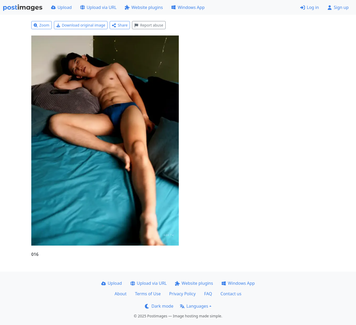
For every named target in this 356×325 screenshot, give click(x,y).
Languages (194, 306)
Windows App (188, 7)
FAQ (208, 294)
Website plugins (144, 7)
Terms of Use (148, 294)
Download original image (80, 25)
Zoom (41, 25)
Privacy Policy (182, 294)
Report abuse (148, 25)
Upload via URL (98, 7)
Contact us (231, 294)
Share (120, 25)
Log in (309, 7)
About (120, 294)
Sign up (338, 7)
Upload (61, 7)
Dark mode (159, 306)
